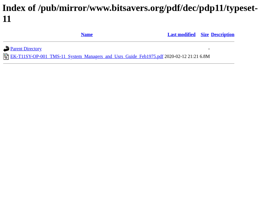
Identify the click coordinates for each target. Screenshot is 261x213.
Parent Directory (26, 48)
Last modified (182, 34)
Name (87, 34)
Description (222, 34)
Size (205, 34)
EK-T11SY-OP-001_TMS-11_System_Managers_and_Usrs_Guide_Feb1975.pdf (86, 56)
